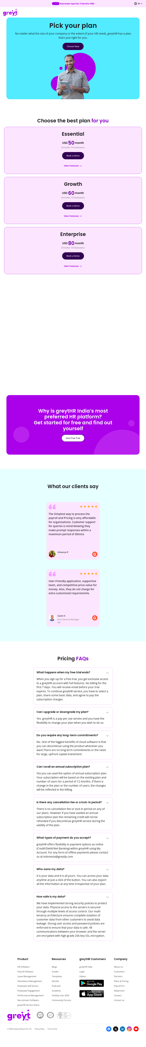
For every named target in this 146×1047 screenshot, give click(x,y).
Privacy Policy (39, 1029)
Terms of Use (52, 1029)
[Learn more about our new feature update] (73, 3)
